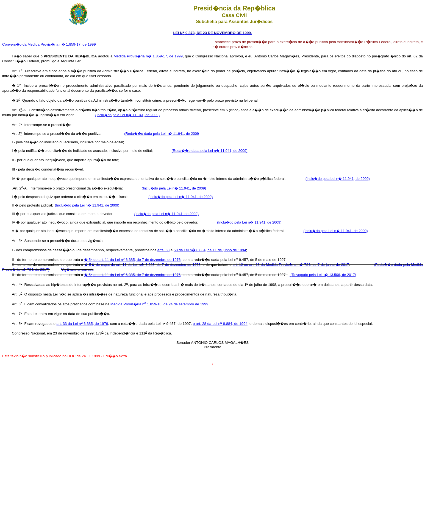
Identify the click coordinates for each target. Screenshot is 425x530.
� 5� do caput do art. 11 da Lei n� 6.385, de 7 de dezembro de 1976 (142, 265)
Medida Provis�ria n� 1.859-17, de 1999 (148, 56)
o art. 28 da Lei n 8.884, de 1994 (220, 324)
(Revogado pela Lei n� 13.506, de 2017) (323, 275)
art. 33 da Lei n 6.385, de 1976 (82, 324)
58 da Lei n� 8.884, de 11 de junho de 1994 (210, 250)
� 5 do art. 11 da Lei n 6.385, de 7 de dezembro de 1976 (132, 260)
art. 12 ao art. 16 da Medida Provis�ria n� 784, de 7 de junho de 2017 (291, 265)
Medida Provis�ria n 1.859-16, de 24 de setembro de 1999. (159, 304)
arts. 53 (163, 250)
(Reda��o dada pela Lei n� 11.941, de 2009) (210, 151)
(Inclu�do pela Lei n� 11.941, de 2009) (127, 115)
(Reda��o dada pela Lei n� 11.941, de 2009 (161, 134)
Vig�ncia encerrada (77, 269)
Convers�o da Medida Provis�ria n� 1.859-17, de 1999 (49, 44)
